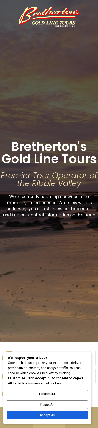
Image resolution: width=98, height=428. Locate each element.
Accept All (47, 415)
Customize (47, 394)
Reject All (47, 405)
